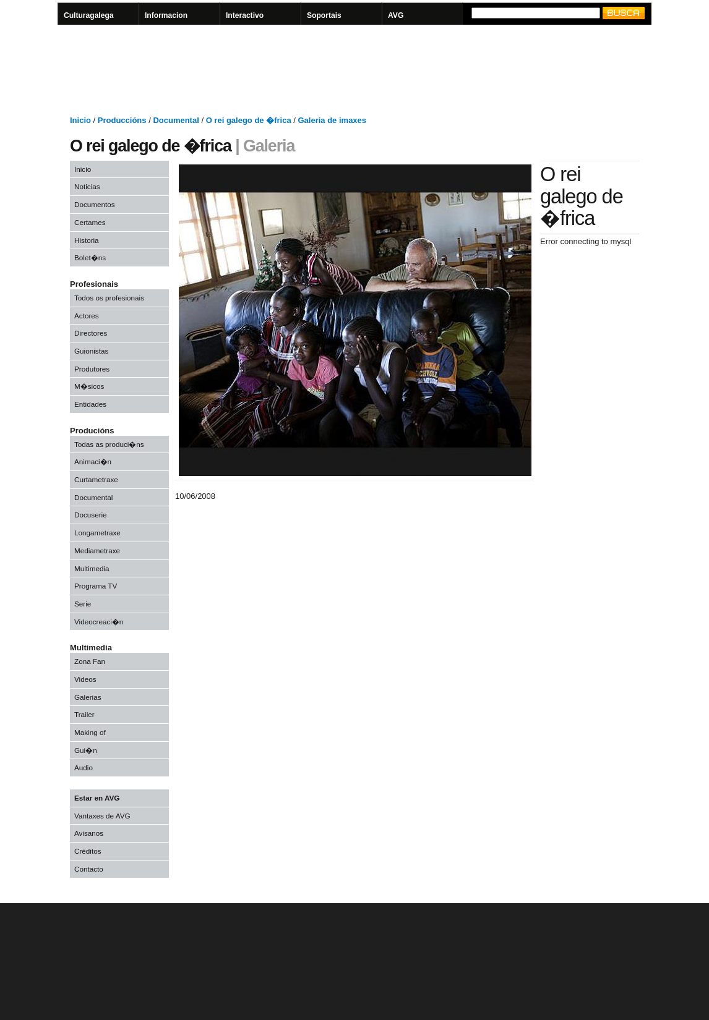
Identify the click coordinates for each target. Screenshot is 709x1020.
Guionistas (91, 351)
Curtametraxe (96, 479)
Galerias (87, 697)
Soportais (324, 15)
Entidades (90, 404)
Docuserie (90, 515)
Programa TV (95, 586)
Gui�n (85, 750)
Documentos (94, 204)
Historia (86, 240)
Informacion (166, 15)
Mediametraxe (97, 550)
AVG (395, 15)
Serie (82, 604)
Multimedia (92, 568)
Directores (90, 333)
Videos (85, 679)
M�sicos (89, 386)
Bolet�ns (90, 257)
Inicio (82, 169)
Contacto (88, 869)
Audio (83, 767)
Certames (90, 222)
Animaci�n (92, 461)
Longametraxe (97, 533)
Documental (93, 497)
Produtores (92, 369)
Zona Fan (89, 661)
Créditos (87, 851)
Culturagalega (89, 15)
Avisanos (88, 833)
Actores (86, 316)
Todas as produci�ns (109, 444)
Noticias (87, 186)
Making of (90, 732)
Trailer (84, 714)
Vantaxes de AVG (102, 816)
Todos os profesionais (109, 298)
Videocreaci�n (98, 622)
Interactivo (245, 15)
